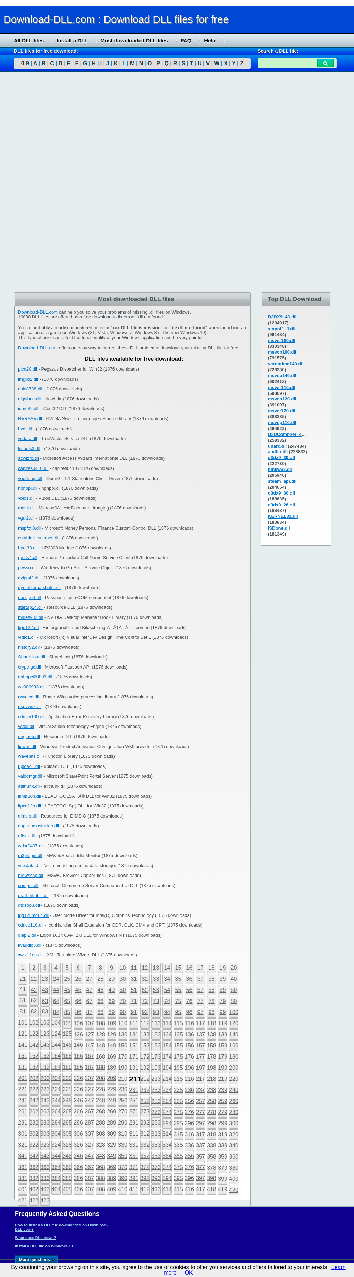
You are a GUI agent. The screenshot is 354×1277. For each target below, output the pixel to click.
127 (89, 1034)
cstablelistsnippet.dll (38, 537)
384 (56, 1178)
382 (34, 1178)
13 (156, 968)
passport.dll (29, 597)
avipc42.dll (28, 577)
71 (134, 1001)
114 (167, 1023)
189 (111, 1068)
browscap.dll (30, 875)
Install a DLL (72, 40)
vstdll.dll (26, 726)
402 (34, 1189)
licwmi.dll (27, 746)
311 (133, 1134)
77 (200, 1001)
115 (178, 1023)
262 (34, 1111)
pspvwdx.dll (29, 706)
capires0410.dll (33, 468)
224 (56, 1089)
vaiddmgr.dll (30, 776)
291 (133, 1123)
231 (133, 1090)
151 (133, 1045)
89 (112, 1012)
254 (167, 1101)
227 (89, 1089)
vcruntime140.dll (286, 363)
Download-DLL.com (38, 312)
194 (167, 1068)
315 (178, 1134)
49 (112, 990)
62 (34, 1000)
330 (122, 1145)
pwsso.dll (27, 567)
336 (189, 1146)
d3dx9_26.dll (281, 504)
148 (100, 1045)
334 (167, 1145)
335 (178, 1145)
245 (67, 1100)
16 (189, 968)
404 (56, 1189)
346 (78, 1156)
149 (111, 1045)
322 (34, 1145)
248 (100, 1100)
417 (200, 1189)
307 (89, 1134)
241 (22, 1100)
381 (22, 1178)
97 (200, 1012)
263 (45, 1111)
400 (233, 1179)
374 (167, 1167)
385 (67, 1178)
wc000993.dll (31, 686)
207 (89, 1078)
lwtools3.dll (29, 448)
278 (211, 1112)
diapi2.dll (27, 935)
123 (45, 1034)
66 (78, 1001)
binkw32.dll (280, 469)
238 (211, 1090)
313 (156, 1134)
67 (89, 1001)
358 (211, 1157)
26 (78, 979)
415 (178, 1189)
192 (145, 1068)
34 (167, 979)
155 (178, 1045)
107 (89, 1023)
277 (200, 1112)
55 (178, 990)
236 (189, 1090)
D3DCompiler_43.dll (289, 434)
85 (67, 1012)
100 (233, 1012)
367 (89, 1167)
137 (200, 1034)
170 (122, 1057)
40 (234, 979)
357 (200, 1157)
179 (222, 1057)
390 (122, 1178)
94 (167, 1012)
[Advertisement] (52, 183)
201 (22, 1078)
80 (234, 1001)
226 (78, 1089)
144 (56, 1045)
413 (156, 1189)
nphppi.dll (27, 488)
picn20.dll (27, 369)
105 (67, 1023)
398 (211, 1178)
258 (211, 1101)
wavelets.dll (29, 756)
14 (167, 968)
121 (22, 1034)
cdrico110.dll (30, 925)
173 (156, 1057)
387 (89, 1178)
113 (156, 1023)
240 (233, 1090)
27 (89, 979)
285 (67, 1123)
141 (22, 1045)
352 (145, 1156)
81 (23, 1011)
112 (145, 1023)
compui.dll (28, 885)
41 (23, 989)
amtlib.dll (278, 451)
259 (222, 1101)
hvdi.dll (25, 428)
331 (133, 1145)
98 (212, 1012)
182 (34, 1067)
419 (222, 1189)
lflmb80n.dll (29, 796)
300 (233, 1123)
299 (222, 1123)
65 (67, 1001)
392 (145, 1178)
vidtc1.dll (27, 637)
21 (23, 979)
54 (167, 990)
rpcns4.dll (27, 557)
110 (122, 1023)
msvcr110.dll (281, 387)
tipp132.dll (28, 627)
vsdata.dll (27, 438)
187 (89, 1067)
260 (233, 1101)
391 (133, 1178)
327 (89, 1145)
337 (200, 1146)
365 (67, 1167)
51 (134, 990)
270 (122, 1111)
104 (56, 1023)
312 (145, 1134)
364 (56, 1167)
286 (78, 1123)
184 (56, 1067)
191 (133, 1068)
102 (34, 1023)
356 (189, 1156)
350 (122, 1156)
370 (122, 1167)
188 (100, 1067)
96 (189, 1012)
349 (111, 1156)
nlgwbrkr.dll (29, 398)
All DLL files (29, 40)
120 (233, 1023)
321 (22, 1145)
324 (56, 1145)
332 (145, 1145)
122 (34, 1034)
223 (45, 1089)
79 (223, 1001)
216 (189, 1079)
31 (134, 979)
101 (22, 1023)
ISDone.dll (279, 528)
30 (123, 979)
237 (200, 1090)
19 (223, 968)
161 (22, 1056)
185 (67, 1067)
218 (211, 1079)
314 (167, 1134)
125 (67, 1034)
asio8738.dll (30, 388)
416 (189, 1189)
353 (156, 1156)
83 (45, 1011)
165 (67, 1056)
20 (234, 968)
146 (78, 1045)
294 (167, 1123)
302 (34, 1134)
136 (189, 1034)
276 (189, 1112)
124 (56, 1034)
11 (134, 968)
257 (200, 1101)
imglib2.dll (28, 379)
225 (67, 1089)
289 (111, 1123)
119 (222, 1023)
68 (101, 1001)
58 (212, 990)
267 (89, 1111)
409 (111, 1189)
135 (178, 1034)
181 (22, 1067)
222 (34, 1089)
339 (222, 1146)
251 (133, 1100)
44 (56, 990)
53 (156, 990)
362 (34, 1167)
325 (67, 1145)
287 (89, 1123)
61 (23, 1000)
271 (133, 1111)
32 (145, 979)
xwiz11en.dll (30, 954)
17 (200, 968)
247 (89, 1100)
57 (200, 990)
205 (67, 1078)
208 (100, 1078)
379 (222, 1168)
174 (167, 1057)
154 (167, 1045)
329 (111, 1145)
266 (78, 1111)
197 (200, 1068)
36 (189, 979)
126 (78, 1034)
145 (67, 1045)
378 (211, 1168)
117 (200, 1023)
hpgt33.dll (27, 547)
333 (156, 1145)
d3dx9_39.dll (281, 457)
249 (111, 1100)
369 (111, 1167)
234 (167, 1090)
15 (178, 968)
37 (200, 979)
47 (89, 990)
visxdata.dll (29, 865)
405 (67, 1189)
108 (100, 1023)
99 (223, 1012)
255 (178, 1101)
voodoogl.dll (30, 478)
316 (189, 1134)
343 (45, 1156)
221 (22, 1089)
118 (211, 1023)
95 (178, 1012)
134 (167, 1034)
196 (189, 1068)
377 (200, 1167)
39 (223, 979)
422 (34, 1200)
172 (145, 1057)
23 (45, 979)
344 (56, 1156)
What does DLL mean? (35, 1238)
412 (145, 1189)
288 (100, 1123)
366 (78, 1167)
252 (145, 1101)
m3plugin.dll (30, 855)
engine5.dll (29, 736)
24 (56, 979)
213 (156, 1079)
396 (189, 1178)
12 (145, 968)
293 (156, 1123)
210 (122, 1079)
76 (189, 1001)
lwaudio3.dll (30, 945)
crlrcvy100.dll (31, 716)
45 (67, 990)
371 (133, 1167)
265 (67, 1111)
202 (34, 1078)
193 (156, 1068)
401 (22, 1189)
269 (111, 1111)
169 (111, 1057)
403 (45, 1189)
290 (122, 1123)
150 (122, 1045)
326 (78, 1145)
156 (189, 1045)
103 (45, 1023)
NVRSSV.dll (30, 418)
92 (145, 1012)
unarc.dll (277, 446)
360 (233, 1157)
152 (145, 1045)
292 (145, 1123)
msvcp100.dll (282, 352)
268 (100, 1111)
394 (167, 1178)
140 (233, 1034)
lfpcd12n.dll (29, 806)
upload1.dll (29, 766)
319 (222, 1134)
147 (89, 1045)
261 (22, 1111)
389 (111, 1178)
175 (178, 1057)
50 (123, 990)
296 (189, 1123)
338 (211, 1146)
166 (78, 1056)
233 (156, 1090)
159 (222, 1045)
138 (211, 1034)
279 (222, 1112)
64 (56, 1001)
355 (178, 1156)
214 (167, 1079)
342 (34, 1156)
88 (101, 1012)
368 (100, 1167)
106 (78, 1023)
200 (233, 1068)
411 (133, 1189)
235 (178, 1090)
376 (189, 1167)
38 (212, 979)
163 (45, 1056)
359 (222, 1157)
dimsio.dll (27, 816)
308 (100, 1134)
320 (233, 1134)
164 (56, 1056)
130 (122, 1034)
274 (167, 1112)
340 (233, 1146)
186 (78, 1067)
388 (100, 1178)
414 (167, 1189)
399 (222, 1179)
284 (56, 1123)
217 (200, 1079)
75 (178, 1001)
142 (34, 1045)
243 (45, 1100)
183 (45, 1067)
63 (45, 1001)
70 (123, 1001)
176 (189, 1057)
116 (189, 1023)
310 (122, 1134)
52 (145, 990)
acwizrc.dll (28, 458)
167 (89, 1056)
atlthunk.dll (29, 786)
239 (222, 1090)
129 (111, 1034)
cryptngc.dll (29, 667)
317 (200, 1134)
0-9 (25, 63)
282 (34, 1123)
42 (34, 990)
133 (156, 1034)
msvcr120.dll (281, 410)
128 (100, 1034)
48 (101, 990)
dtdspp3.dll (29, 905)
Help (210, 40)
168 (100, 1057)
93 (156, 1012)
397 (200, 1178)
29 (112, 979)
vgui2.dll (26, 518)
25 (67, 979)
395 (178, 1178)
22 (34, 979)
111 (133, 1023)
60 (234, 990)
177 (200, 1057)
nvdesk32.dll (30, 617)
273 (156, 1112)
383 (45, 1178)
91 (134, 1012)
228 (100, 1089)
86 (78, 1012)
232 (145, 1090)
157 (200, 1045)
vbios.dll (26, 498)
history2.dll (29, 647)
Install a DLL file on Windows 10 (44, 1246)
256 (189, 1101)
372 (145, 1167)
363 (45, 1167)
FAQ (186, 40)
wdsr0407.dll (30, 845)
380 (233, 1168)
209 (111, 1078)
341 (22, 1156)
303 (45, 1134)
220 (233, 1079)
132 (145, 1034)
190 (122, 1068)
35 (178, 979)
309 (111, 1134)
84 (56, 1012)
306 (78, 1134)
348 (100, 1156)
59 (223, 990)
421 (22, 1200)
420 (233, 1190)
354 (167, 1156)
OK (189, 1273)
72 (145, 1001)
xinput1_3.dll (281, 328)
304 (56, 1134)
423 (45, 1200)
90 (123, 1012)
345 (67, 1156)
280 (233, 1112)
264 (56, 1111)
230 (122, 1089)
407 (89, 1189)
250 (122, 1100)
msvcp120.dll (282, 398)
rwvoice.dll (28, 696)
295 (178, 1123)
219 (222, 1079)
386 (78, 1178)
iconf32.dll (28, 408)
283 (45, 1123)
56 (189, 990)
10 (123, 968)
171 (133, 1057)
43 (45, 990)
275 (178, 1112)
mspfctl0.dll (29, 528)
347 (89, 1156)
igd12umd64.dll (33, 915)
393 (156, 1178)
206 (78, 1078)
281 (22, 1123)
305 (67, 1134)
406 (78, 1189)
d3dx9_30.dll (281, 493)
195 (178, 1068)
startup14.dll (30, 607)
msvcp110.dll (282, 422)
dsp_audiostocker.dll (38, 825)
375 (178, 1167)
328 (100, 1145)
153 (156, 1045)
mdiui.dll (26, 508)
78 (212, 1001)
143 (45, 1045)
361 (22, 1167)
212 (145, 1079)
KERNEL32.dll (283, 516)
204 (56, 1078)
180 (233, 1057)
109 (111, 1023)
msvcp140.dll (282, 375)
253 (156, 1101)
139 (222, 1034)
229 (111, 1089)
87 (89, 1012)
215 (178, 1079)
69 (112, 1001)
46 (78, 990)
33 (156, 979)
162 (34, 1056)
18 (212, 968)
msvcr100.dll (281, 340)
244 (56, 1100)
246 (78, 1100)
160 (233, 1045)
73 (156, 1001)
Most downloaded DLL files (134, 40)
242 (34, 1100)
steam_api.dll (282, 481)
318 (211, 1134)
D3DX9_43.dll (282, 317)
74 (167, 1001)
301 (22, 1134)
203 (45, 1078)
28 (101, 979)
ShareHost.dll (31, 657)
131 (133, 1034)
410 (122, 1189)
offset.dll (26, 835)
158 (211, 1045)
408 (100, 1189)
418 (211, 1189)
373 (156, 1167)
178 (211, 1057)
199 (222, 1068)
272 (145, 1111)
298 (211, 1123)
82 (34, 1011)
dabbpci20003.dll (35, 676)
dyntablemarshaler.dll (39, 587)
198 (211, 1068)
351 (133, 1156)
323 (45, 1145)
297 (200, 1123)
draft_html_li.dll (33, 895)
